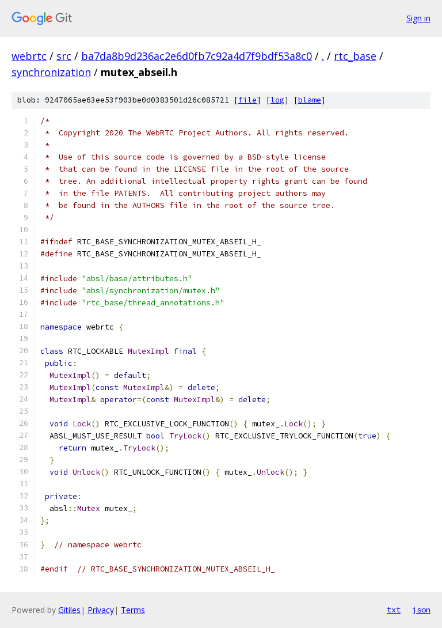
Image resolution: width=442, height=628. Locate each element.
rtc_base (355, 56)
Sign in (418, 18)
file (247, 100)
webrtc (29, 56)
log (277, 100)
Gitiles (69, 609)
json (421, 609)
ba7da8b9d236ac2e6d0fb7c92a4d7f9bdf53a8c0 (196, 56)
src (63, 56)
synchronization (51, 72)
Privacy (100, 609)
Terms (133, 609)
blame (309, 100)
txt (394, 609)
